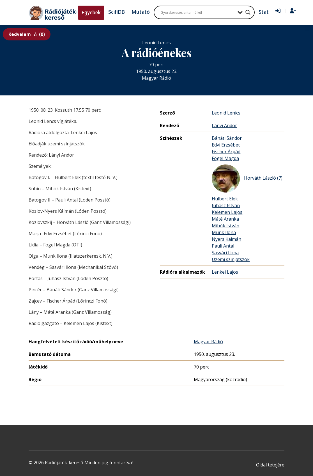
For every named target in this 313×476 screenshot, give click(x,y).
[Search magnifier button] (248, 12)
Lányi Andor (224, 125)
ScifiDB (116, 11)
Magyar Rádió (156, 78)
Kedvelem (26, 34)
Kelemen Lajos (227, 212)
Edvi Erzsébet (226, 145)
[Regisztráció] (293, 11)
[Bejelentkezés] (278, 11)
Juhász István (226, 205)
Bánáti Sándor (227, 138)
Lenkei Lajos (225, 272)
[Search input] (198, 12)
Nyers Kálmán (226, 239)
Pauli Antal (223, 246)
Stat (264, 11)
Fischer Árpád (226, 151)
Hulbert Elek (225, 199)
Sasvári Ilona (225, 253)
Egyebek (91, 12)
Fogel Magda (225, 158)
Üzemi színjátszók (231, 259)
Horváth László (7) (247, 178)
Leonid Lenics (226, 113)
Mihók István (225, 226)
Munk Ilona (224, 232)
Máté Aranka (225, 219)
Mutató (141, 11)
